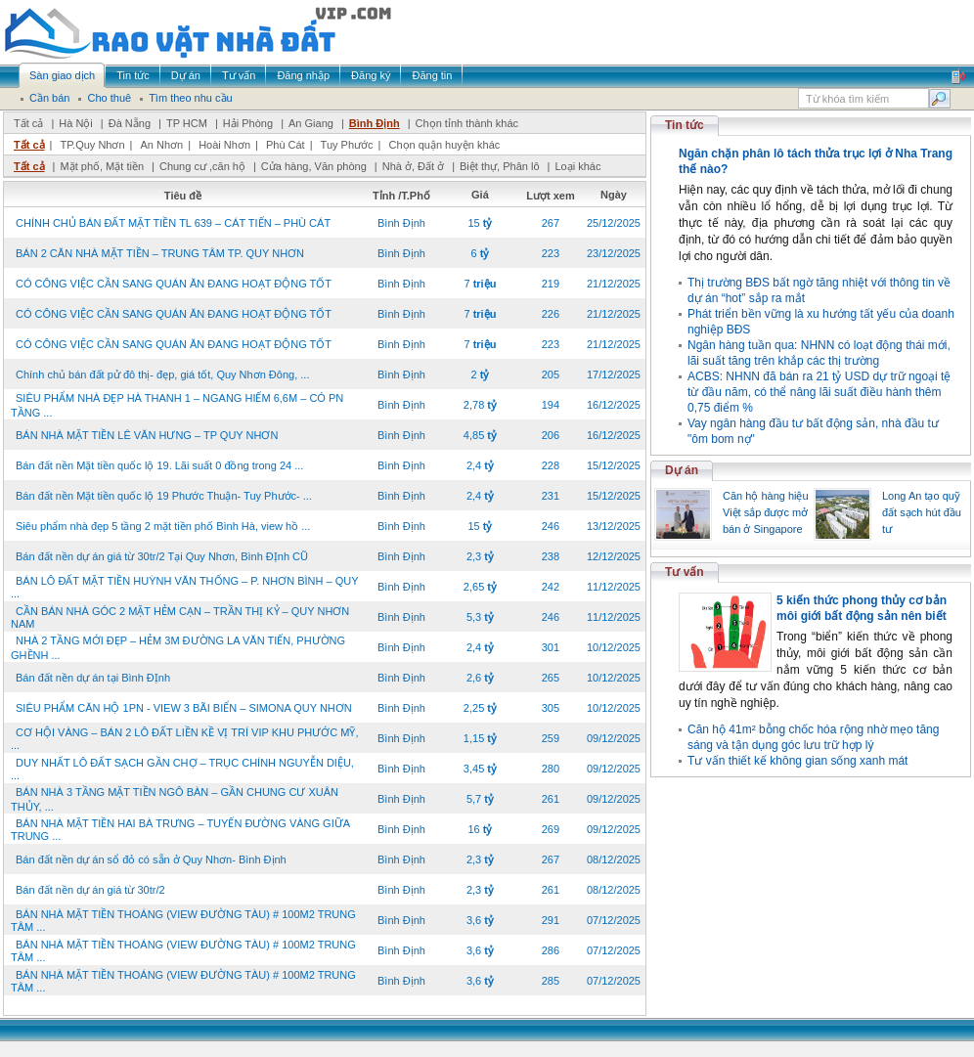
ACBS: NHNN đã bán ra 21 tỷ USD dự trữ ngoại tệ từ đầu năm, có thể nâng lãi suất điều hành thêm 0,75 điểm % (819, 392)
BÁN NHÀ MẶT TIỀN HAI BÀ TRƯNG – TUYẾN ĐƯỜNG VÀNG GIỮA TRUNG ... (180, 829)
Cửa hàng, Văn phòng (314, 166)
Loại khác (577, 166)
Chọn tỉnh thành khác (467, 123)
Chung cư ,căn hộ (202, 166)
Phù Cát (285, 145)
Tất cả (28, 123)
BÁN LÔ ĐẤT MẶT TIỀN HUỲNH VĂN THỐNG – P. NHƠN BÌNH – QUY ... (184, 587)
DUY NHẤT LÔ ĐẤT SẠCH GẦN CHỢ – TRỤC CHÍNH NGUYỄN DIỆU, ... (182, 769)
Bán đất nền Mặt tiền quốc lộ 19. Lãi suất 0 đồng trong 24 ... (159, 465)
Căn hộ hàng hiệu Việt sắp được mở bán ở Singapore (766, 512)
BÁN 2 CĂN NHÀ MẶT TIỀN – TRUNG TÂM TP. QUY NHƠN (160, 253)
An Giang (310, 123)
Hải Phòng (248, 123)
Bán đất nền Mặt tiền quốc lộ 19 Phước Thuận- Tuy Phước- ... (164, 496)
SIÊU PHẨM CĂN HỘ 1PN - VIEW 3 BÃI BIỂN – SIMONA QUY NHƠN (184, 708)
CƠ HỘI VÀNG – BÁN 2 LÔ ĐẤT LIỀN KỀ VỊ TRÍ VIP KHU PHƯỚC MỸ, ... (184, 739)
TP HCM (186, 123)
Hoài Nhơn (224, 145)
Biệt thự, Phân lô (500, 166)
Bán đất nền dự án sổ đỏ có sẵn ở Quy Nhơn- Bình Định (151, 859)
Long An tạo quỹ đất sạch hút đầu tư (921, 512)
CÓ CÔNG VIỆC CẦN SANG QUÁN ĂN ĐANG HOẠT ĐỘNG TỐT (174, 283)
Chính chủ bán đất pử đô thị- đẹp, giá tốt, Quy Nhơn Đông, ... (162, 374)
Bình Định (374, 123)
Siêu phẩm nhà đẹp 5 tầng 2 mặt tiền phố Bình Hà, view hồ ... (163, 526)
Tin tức (684, 125)
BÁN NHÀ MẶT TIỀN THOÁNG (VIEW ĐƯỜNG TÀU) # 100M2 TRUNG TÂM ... (183, 920)
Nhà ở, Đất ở (413, 166)
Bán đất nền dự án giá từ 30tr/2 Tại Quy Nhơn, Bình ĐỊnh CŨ (162, 556)
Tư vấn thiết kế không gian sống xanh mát (797, 761)
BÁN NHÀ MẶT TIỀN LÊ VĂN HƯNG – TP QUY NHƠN (147, 435)
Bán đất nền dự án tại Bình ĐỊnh (93, 677)
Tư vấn (684, 572)
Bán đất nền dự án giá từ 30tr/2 (90, 890)
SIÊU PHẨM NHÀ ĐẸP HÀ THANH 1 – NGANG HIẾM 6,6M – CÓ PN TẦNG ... (177, 405)
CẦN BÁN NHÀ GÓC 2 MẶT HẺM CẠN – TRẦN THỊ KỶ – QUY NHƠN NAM (180, 617)
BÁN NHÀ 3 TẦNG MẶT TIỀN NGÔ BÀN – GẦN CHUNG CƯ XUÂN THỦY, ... (174, 799)
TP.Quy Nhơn (92, 145)
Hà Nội (76, 123)
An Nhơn (162, 145)
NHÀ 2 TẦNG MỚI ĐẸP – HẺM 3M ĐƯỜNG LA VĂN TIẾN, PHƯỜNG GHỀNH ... (178, 648)
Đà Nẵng (130, 123)
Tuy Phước (347, 145)
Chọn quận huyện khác (444, 145)
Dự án (681, 470)
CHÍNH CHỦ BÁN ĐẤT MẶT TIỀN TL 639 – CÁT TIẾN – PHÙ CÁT (173, 223)
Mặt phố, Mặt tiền (102, 166)
